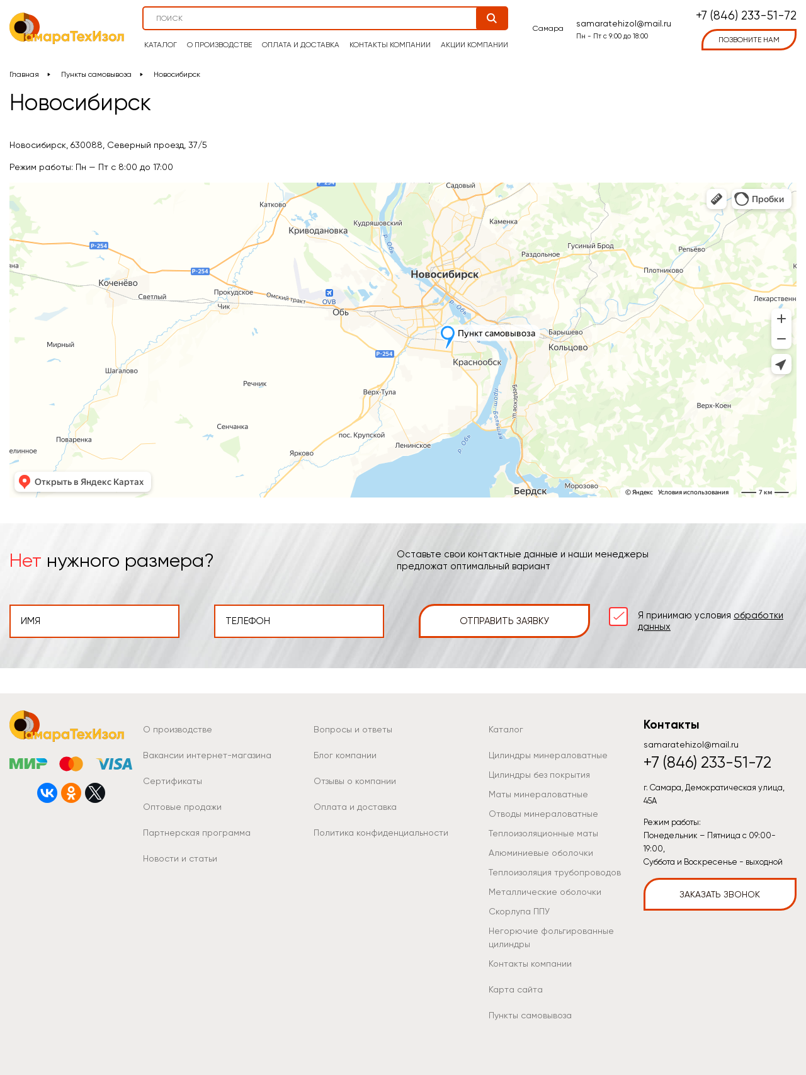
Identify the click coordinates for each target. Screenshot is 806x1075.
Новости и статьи (180, 858)
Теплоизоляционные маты (543, 833)
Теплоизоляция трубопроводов (555, 872)
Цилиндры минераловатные (548, 755)
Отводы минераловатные (543, 814)
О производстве (219, 44)
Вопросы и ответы (353, 729)
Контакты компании (390, 44)
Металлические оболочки (545, 892)
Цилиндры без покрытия (539, 775)
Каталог (160, 44)
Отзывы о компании (355, 781)
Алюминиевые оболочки (541, 853)
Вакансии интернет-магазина (207, 755)
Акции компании (474, 44)
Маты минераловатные (538, 794)
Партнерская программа (197, 833)
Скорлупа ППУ (519, 911)
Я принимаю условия (710, 621)
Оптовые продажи (182, 807)
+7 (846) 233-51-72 (746, 16)
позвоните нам (749, 39)
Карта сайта (516, 989)
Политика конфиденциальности (381, 833)
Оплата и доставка (300, 44)
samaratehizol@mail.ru (623, 23)
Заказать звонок (719, 894)
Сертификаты (172, 781)
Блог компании (345, 755)
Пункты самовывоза (96, 74)
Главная (24, 74)
